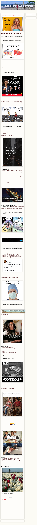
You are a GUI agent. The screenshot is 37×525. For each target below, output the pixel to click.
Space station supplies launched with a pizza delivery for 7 (9, 459)
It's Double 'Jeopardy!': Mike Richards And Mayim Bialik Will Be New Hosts (11, 458)
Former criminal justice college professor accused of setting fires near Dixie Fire (11, 460)
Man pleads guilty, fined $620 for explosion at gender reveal (9, 461)
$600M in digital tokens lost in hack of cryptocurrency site (9, 349)
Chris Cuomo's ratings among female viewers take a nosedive (9, 352)
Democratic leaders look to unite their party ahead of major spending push (11, 255)
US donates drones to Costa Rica (6, 68)
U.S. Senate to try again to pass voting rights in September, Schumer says (11, 254)
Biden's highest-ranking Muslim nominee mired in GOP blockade (10, 253)
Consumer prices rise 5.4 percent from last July (8, 347)
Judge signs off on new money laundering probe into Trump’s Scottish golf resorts (12, 348)
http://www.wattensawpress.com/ (5, 314)
